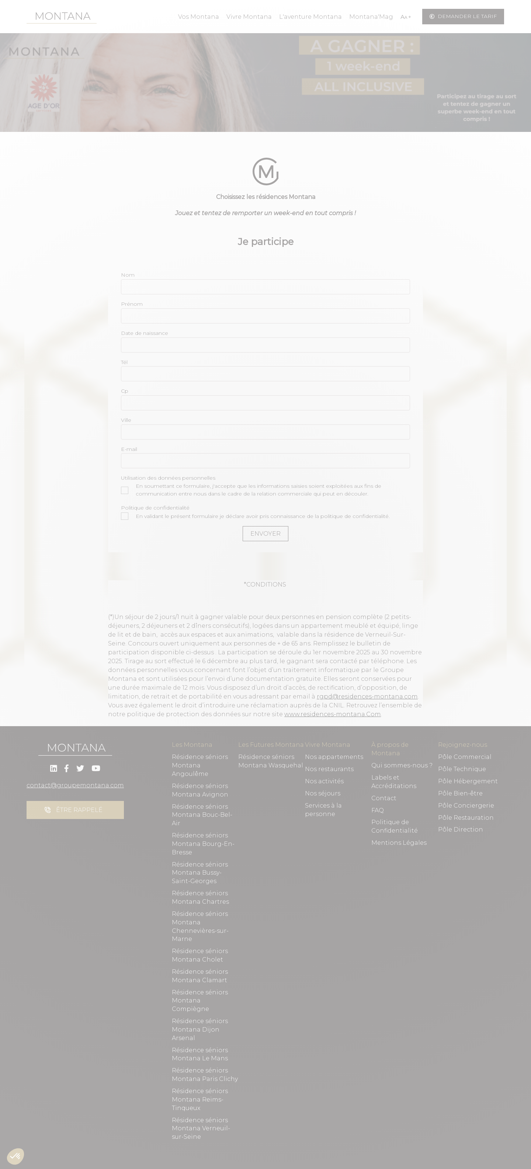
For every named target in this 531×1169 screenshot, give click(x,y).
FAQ (377, 810)
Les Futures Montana (271, 744)
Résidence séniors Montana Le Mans (200, 1054)
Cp (124, 391)
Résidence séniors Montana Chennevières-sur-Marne (200, 926)
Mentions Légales (399, 842)
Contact (383, 798)
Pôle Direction (460, 829)
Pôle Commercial (465, 756)
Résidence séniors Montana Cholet (200, 955)
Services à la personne (323, 810)
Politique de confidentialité (155, 507)
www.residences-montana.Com (332, 714)
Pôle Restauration (466, 817)
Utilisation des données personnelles (168, 478)
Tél (124, 362)
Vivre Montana (249, 16)
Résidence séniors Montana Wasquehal (270, 761)
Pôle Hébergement (468, 781)
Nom (128, 275)
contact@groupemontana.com (75, 785)
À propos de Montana (390, 749)
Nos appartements (334, 756)
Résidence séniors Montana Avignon (200, 790)
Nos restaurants (329, 769)
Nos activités (324, 781)
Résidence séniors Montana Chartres (200, 897)
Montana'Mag (371, 16)
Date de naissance (144, 333)
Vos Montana (198, 16)
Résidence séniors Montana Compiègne (200, 1001)
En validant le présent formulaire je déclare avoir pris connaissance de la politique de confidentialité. (255, 516)
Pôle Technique (462, 769)
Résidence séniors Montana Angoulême (200, 765)
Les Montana (192, 744)
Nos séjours (322, 793)
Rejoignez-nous (462, 744)
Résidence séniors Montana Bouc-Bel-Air (202, 815)
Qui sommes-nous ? (402, 765)
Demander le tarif (463, 17)
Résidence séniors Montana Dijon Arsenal (200, 1030)
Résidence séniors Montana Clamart (200, 976)
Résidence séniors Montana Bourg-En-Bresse (203, 844)
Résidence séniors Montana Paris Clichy (205, 1074)
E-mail (129, 449)
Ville (126, 420)
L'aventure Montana (310, 16)
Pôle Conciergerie (466, 805)
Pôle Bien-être (460, 793)
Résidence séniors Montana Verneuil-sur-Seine (201, 1129)
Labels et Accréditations (393, 782)
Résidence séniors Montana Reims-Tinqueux (200, 1100)
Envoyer (265, 533)
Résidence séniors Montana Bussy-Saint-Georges (200, 873)
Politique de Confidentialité (394, 826)
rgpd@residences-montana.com (367, 696)
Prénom (132, 304)
